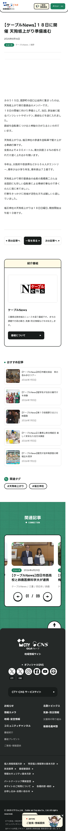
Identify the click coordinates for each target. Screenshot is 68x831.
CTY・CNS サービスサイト (26, 692)
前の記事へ (14, 241)
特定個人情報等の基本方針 (41, 764)
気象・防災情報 (51, 712)
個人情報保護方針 (13, 764)
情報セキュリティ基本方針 (17, 774)
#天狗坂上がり (15, 486)
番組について (18, 335)
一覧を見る (31, 241)
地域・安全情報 (12, 719)
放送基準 (8, 769)
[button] (17, 596)
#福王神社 (38, 486)
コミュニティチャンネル (17, 726)
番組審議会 (24, 769)
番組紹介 (8, 732)
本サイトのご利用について (17, 786)
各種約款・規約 (44, 786)
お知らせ (9, 706)
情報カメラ (10, 712)
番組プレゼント (12, 739)
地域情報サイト (9, 9)
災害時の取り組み (52, 719)
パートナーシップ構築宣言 (17, 781)
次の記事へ (51, 241)
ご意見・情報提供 (43, 6)
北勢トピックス (51, 706)
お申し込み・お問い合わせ (17, 791)
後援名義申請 (50, 726)
